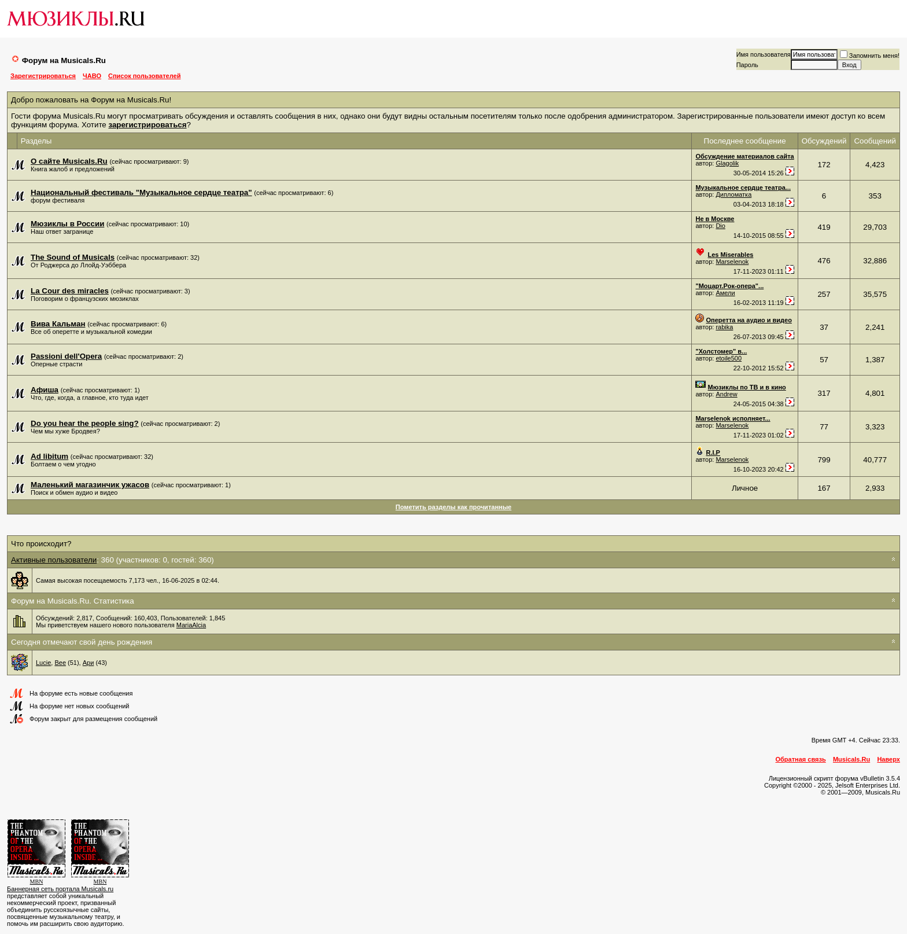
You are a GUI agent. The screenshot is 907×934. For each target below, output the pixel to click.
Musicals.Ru (851, 759)
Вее (60, 662)
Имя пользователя (763, 54)
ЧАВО (92, 75)
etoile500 (729, 358)
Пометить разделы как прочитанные (453, 506)
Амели (725, 292)
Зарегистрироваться (43, 75)
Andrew (726, 394)
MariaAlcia (191, 625)
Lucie (43, 662)
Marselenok (732, 261)
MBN (36, 881)
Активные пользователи (54, 560)
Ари (88, 662)
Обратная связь (801, 759)
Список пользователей (144, 75)
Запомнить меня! (869, 55)
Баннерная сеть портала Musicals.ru (60, 888)
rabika (724, 326)
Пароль (747, 64)
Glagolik (727, 163)
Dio (720, 225)
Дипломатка (733, 194)
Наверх (888, 759)
